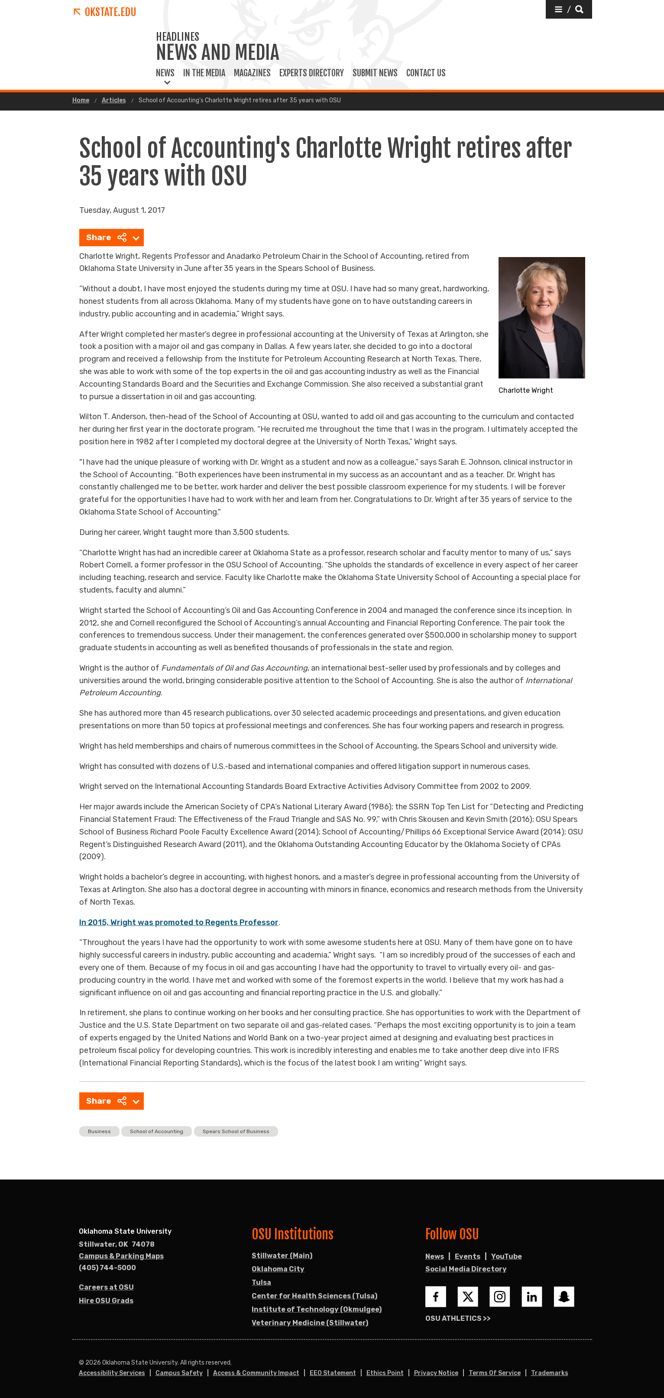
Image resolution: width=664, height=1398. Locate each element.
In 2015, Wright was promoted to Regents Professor (179, 922)
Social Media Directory (466, 1269)
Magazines (252, 73)
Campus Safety (179, 1373)
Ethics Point (385, 1373)
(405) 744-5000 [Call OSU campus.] (107, 1268)
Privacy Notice (436, 1373)
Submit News (375, 73)
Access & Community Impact (256, 1373)
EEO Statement (333, 1373)
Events (467, 1256)
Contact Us (426, 73)
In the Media (204, 73)
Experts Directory (311, 73)
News (165, 73)
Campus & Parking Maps (121, 1256)
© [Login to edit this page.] (81, 1362)
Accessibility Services (112, 1373)
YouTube (506, 1256)
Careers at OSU (106, 1287)
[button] (569, 9)
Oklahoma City (278, 1269)
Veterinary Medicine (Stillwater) (310, 1323)
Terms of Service (495, 1373)
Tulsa (261, 1282)
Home (80, 101)
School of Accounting (156, 1131)
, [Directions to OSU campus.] (117, 1244)
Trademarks (549, 1373)
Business (99, 1131)
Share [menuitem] (106, 237)
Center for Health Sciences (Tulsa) (314, 1296)
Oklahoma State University (125, 1231)
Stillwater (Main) (282, 1255)
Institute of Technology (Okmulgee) (317, 1309)
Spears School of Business (236, 1131)
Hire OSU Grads (106, 1301)
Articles (114, 101)
